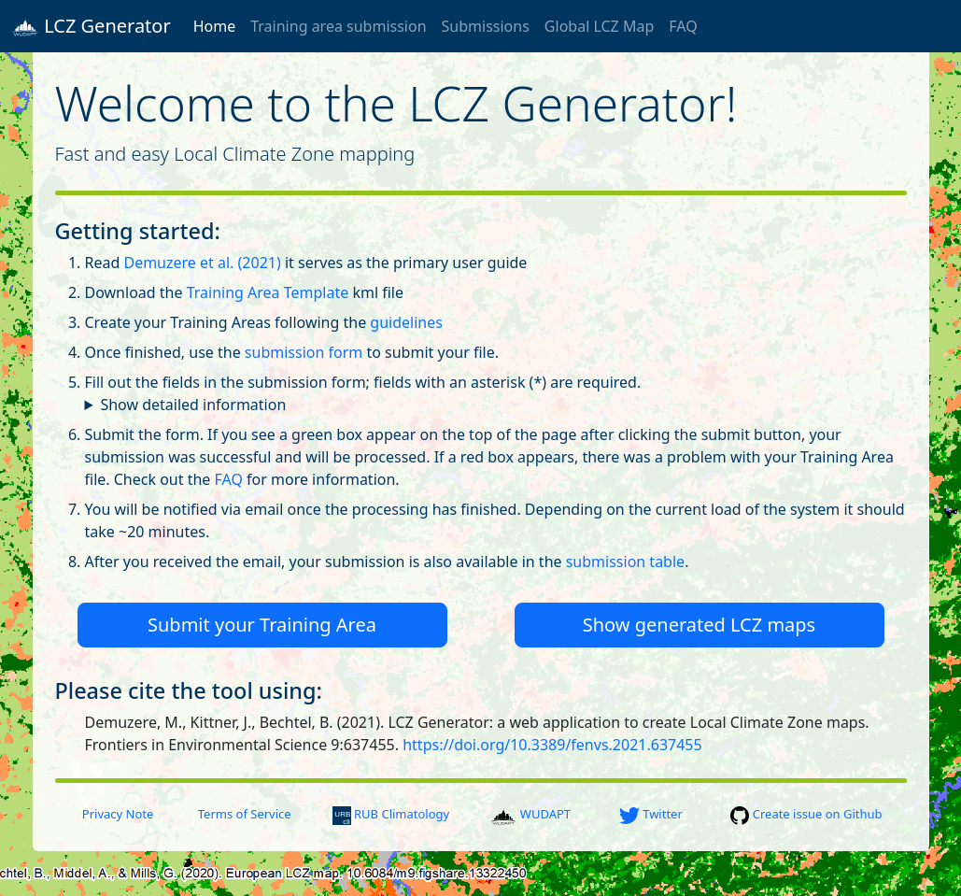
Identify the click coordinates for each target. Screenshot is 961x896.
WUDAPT (530, 813)
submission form (303, 352)
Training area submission (338, 26)
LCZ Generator (91, 26)
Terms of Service (244, 813)
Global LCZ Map (599, 26)
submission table (625, 561)
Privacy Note (118, 813)
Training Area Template (268, 292)
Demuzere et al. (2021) (201, 262)
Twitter (651, 813)
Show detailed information (193, 404)
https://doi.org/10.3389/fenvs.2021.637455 (552, 744)
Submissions (486, 26)
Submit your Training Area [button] (262, 624)
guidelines (406, 322)
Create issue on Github (806, 813)
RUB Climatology (391, 813)
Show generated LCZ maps (699, 624)
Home (214, 26)
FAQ (683, 26)
